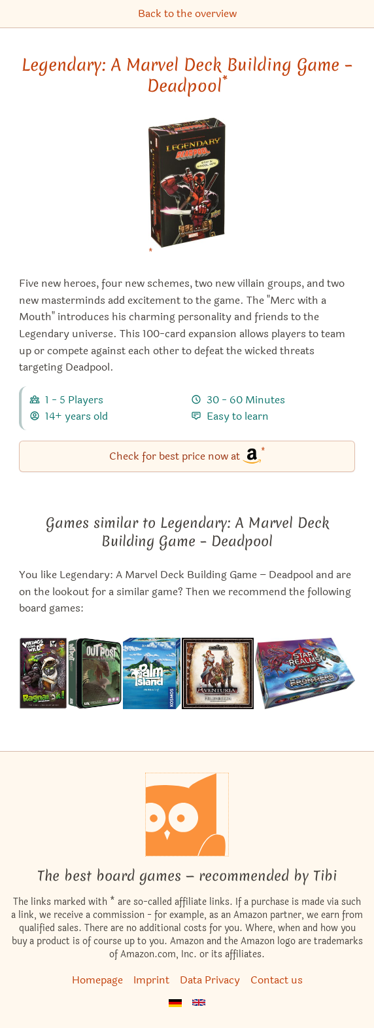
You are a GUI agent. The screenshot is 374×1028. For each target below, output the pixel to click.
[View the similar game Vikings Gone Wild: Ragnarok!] (43, 674)
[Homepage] (187, 814)
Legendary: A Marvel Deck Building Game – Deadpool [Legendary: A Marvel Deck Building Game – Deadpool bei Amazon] (187, 75)
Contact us (276, 980)
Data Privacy (210, 980)
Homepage (97, 980)
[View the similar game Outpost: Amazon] (95, 674)
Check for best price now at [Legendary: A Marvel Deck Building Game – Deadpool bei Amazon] (187, 455)
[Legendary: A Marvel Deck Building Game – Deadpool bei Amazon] (187, 191)
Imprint (151, 980)
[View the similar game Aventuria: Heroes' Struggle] (218, 674)
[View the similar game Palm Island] (151, 674)
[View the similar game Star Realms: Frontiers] (305, 674)
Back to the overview (187, 13)
